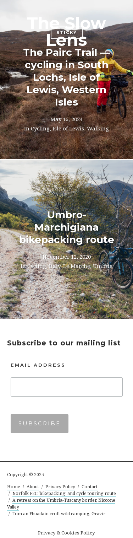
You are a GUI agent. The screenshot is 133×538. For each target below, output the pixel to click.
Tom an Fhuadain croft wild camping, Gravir (58, 514)
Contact (90, 487)
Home (13, 487)
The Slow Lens (66, 31)
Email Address (38, 365)
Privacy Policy (60, 487)
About (33, 487)
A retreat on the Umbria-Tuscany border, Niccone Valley (61, 503)
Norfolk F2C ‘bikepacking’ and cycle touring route (64, 493)
